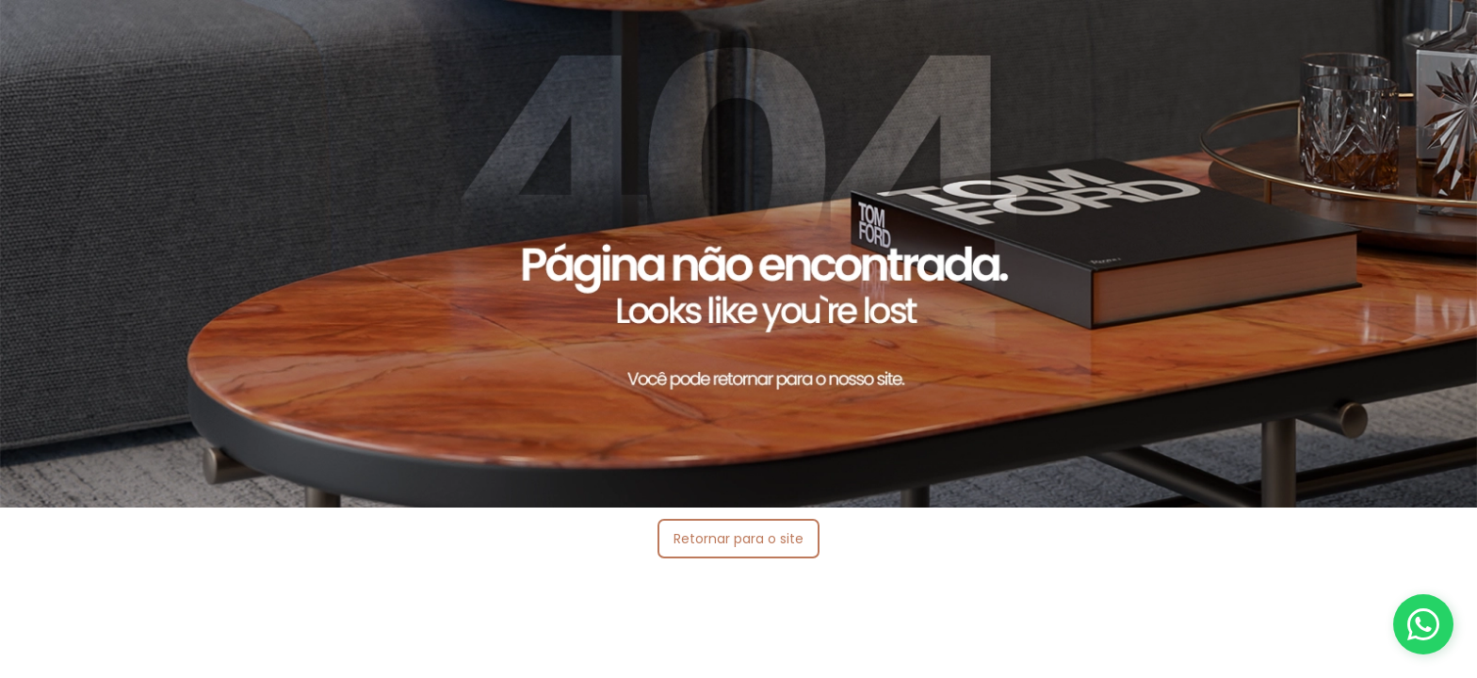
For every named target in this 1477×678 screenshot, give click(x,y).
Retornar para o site (738, 538)
